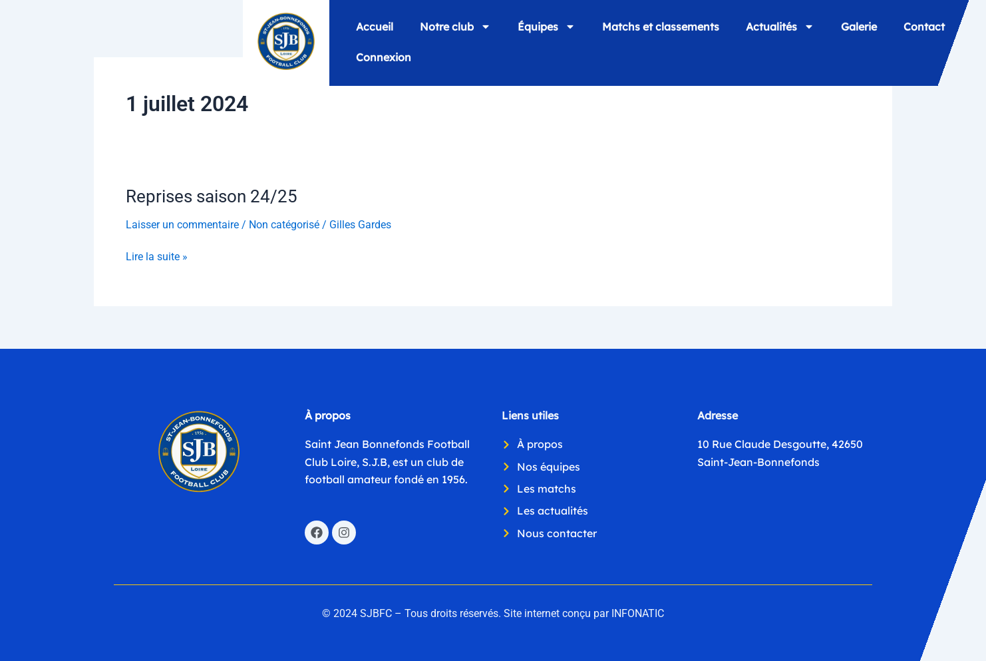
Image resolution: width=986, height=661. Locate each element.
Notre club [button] (455, 26)
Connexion (383, 56)
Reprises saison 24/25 (211, 196)
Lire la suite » (157, 255)
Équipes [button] (546, 26)
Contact (924, 26)
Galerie (859, 26)
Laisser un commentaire (182, 224)
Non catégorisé (284, 224)
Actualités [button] (780, 26)
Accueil (374, 26)
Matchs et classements (660, 26)
